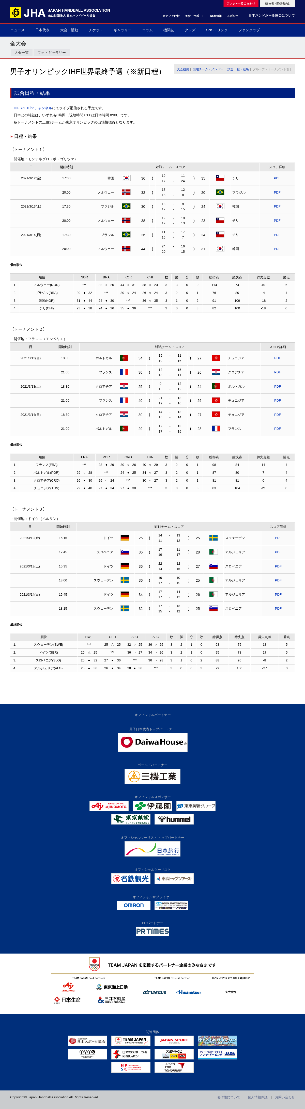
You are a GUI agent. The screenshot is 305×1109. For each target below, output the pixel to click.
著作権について (228, 1097)
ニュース (17, 30)
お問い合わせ (285, 1097)
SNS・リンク (217, 30)
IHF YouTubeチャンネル (33, 108)
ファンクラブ (249, 30)
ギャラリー (122, 30)
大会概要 (183, 69)
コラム (147, 30)
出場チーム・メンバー (208, 69)
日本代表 (42, 30)
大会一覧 (21, 53)
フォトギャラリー (51, 53)
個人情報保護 (258, 1097)
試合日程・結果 (238, 69)
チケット (96, 30)
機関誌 (168, 30)
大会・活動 (69, 30)
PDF (277, 178)
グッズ (190, 30)
